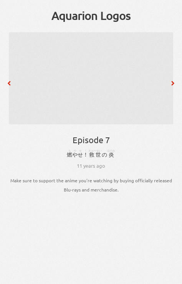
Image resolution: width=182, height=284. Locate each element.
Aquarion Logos (91, 15)
